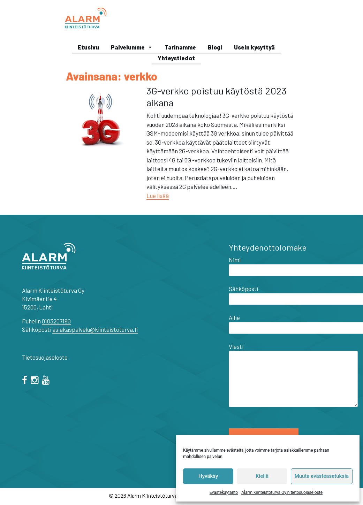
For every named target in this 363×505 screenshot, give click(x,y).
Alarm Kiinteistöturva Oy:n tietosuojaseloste (282, 492)
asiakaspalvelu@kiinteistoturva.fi (95, 329)
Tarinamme (180, 47)
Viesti (293, 375)
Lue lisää (157, 195)
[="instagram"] (36, 380)
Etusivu (88, 47)
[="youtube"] (47, 380)
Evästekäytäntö (224, 492)
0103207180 (56, 320)
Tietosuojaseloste (45, 357)
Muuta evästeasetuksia (322, 476)
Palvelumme (132, 47)
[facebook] (26, 380)
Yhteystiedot (176, 57)
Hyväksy (208, 476)
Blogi (215, 47)
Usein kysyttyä (254, 47)
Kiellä (262, 476)
